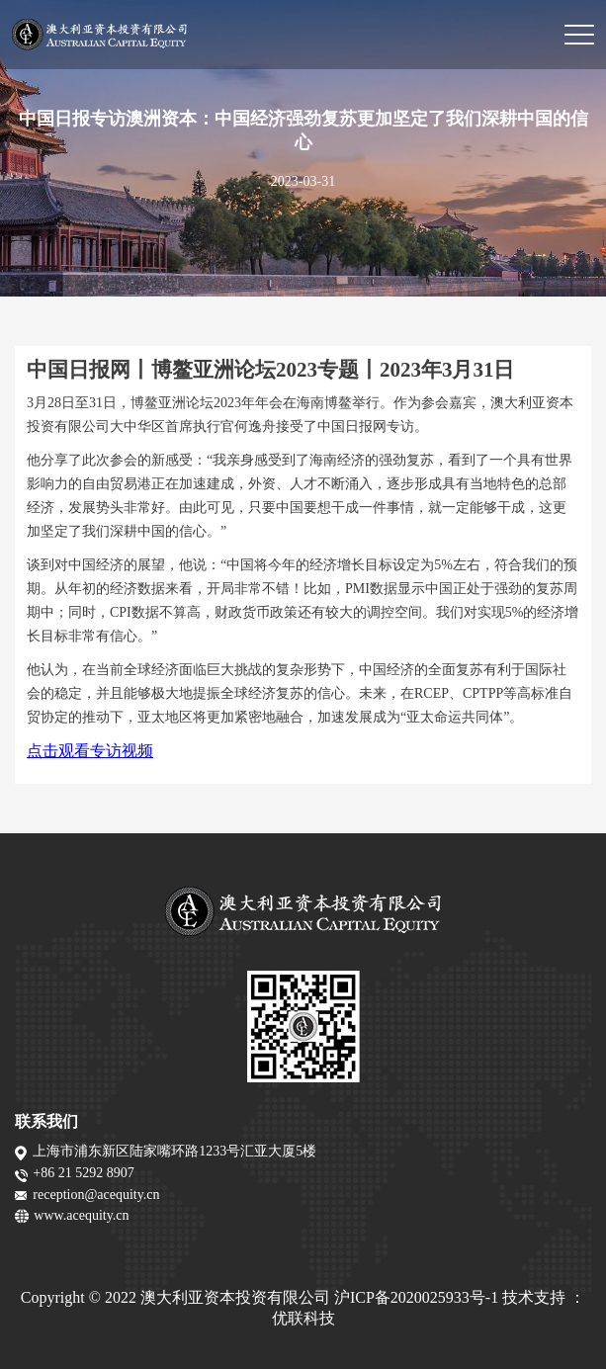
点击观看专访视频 (90, 750)
